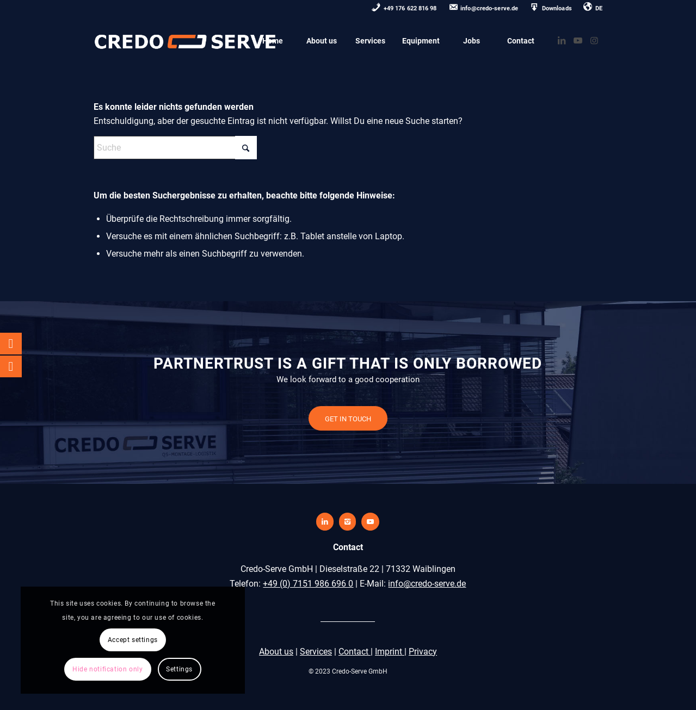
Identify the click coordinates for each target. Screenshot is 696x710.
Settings (103, 669)
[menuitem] (404, 9)
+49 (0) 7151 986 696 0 (308, 583)
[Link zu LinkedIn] (561, 40)
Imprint (389, 651)
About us (276, 651)
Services (316, 651)
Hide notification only (103, 640)
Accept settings (103, 610)
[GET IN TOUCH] (348, 418)
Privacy (423, 651)
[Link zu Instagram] (594, 40)
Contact (354, 651)
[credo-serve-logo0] (186, 41)
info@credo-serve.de (427, 583)
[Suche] (175, 147)
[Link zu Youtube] (578, 40)
